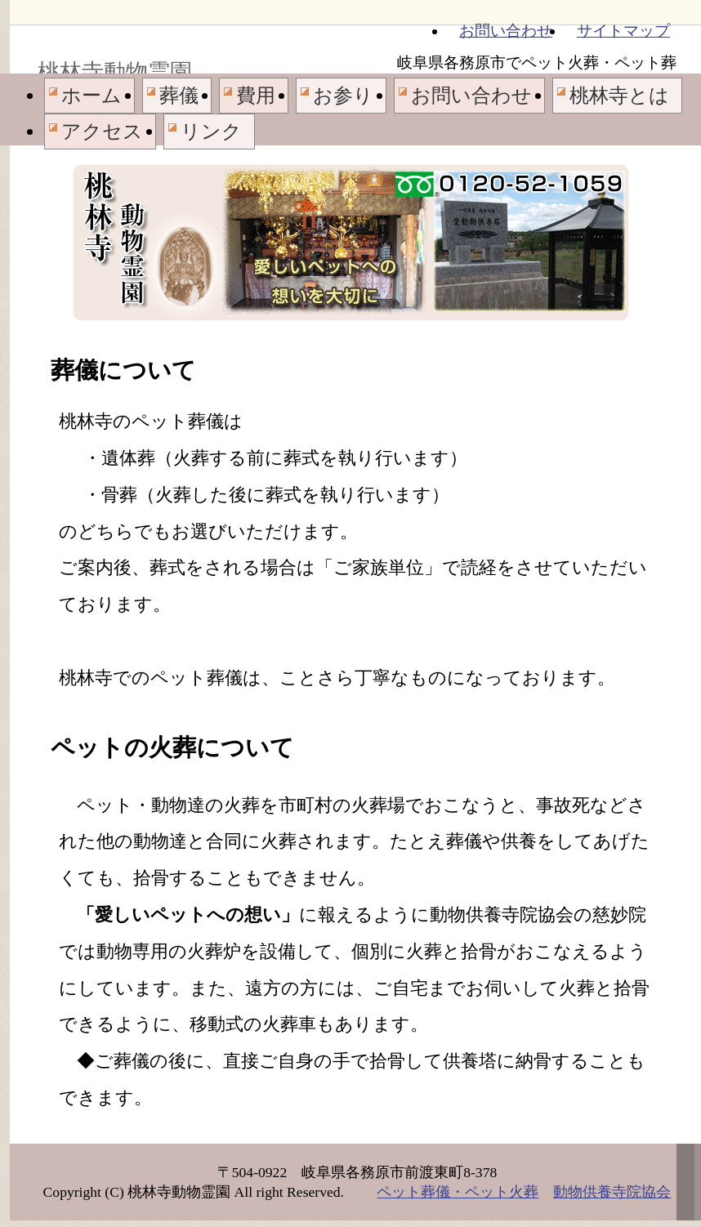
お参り (343, 95)
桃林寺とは (619, 95)
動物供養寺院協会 (612, 1192)
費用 (255, 95)
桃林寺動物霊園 (115, 72)
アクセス (102, 131)
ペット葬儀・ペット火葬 (457, 1192)
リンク (211, 131)
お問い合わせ (505, 30)
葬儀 (179, 95)
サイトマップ (623, 30)
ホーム (91, 95)
